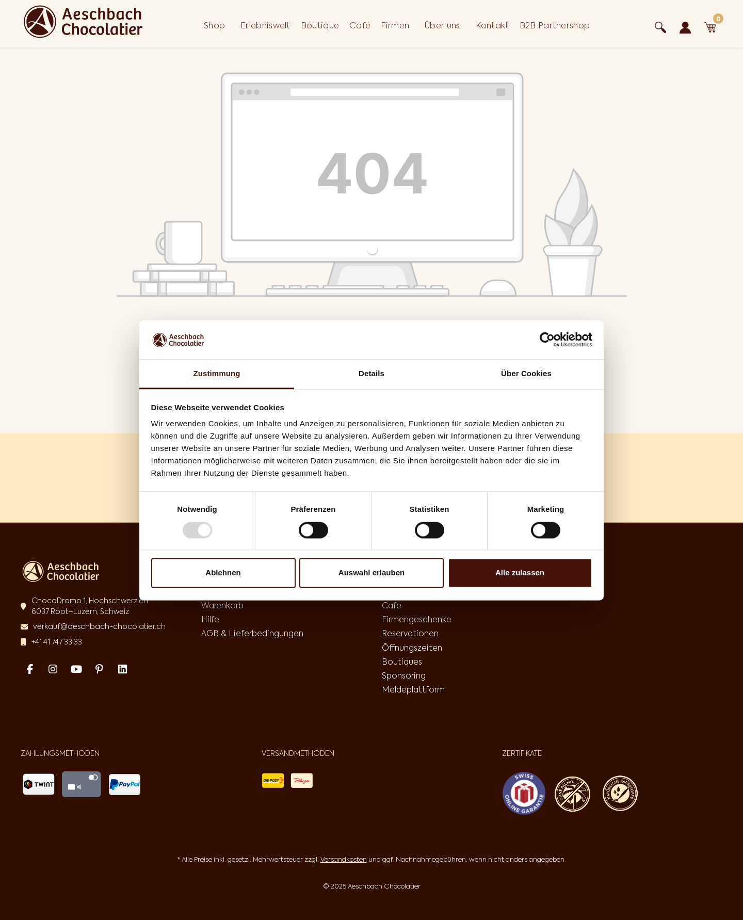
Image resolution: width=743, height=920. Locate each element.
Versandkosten (343, 859)
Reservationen (410, 633)
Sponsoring (404, 675)
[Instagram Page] (53, 669)
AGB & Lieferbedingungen (252, 633)
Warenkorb (222, 605)
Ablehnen (222, 573)
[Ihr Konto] (685, 25)
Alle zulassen (519, 573)
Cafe (391, 605)
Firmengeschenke (416, 619)
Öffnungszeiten (412, 647)
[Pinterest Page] (99, 669)
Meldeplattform (413, 689)
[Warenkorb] (710, 25)
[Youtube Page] (76, 669)
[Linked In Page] (123, 669)
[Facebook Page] (30, 669)
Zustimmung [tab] (216, 373)
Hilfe (210, 619)
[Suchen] (660, 25)
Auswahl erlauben (371, 573)
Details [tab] (371, 373)
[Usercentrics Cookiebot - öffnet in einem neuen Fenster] (547, 339)
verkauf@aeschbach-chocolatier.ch (99, 626)
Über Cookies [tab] (526, 373)
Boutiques (402, 661)
